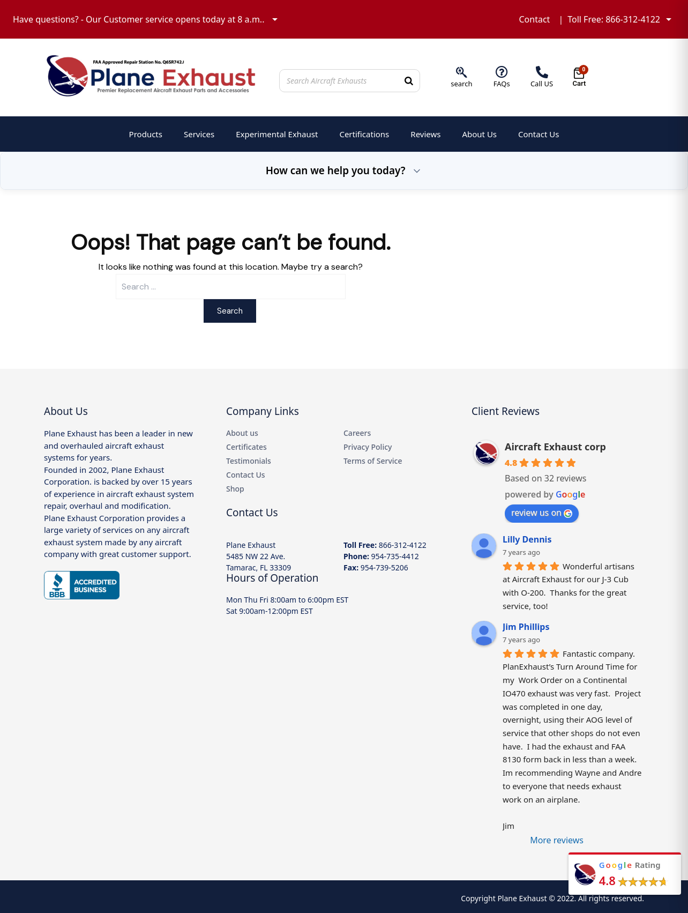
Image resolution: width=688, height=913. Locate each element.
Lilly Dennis (527, 539)
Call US (541, 83)
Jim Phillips (526, 627)
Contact (534, 19)
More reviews (557, 840)
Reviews (425, 134)
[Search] (409, 81)
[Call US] (542, 72)
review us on (541, 512)
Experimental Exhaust (277, 134)
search (461, 83)
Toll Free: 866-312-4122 (613, 19)
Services (199, 134)
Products (145, 134)
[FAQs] (502, 72)
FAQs (501, 83)
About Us (479, 134)
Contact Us (538, 134)
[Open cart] (579, 77)
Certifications (364, 134)
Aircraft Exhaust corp (555, 446)
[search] (461, 72)
